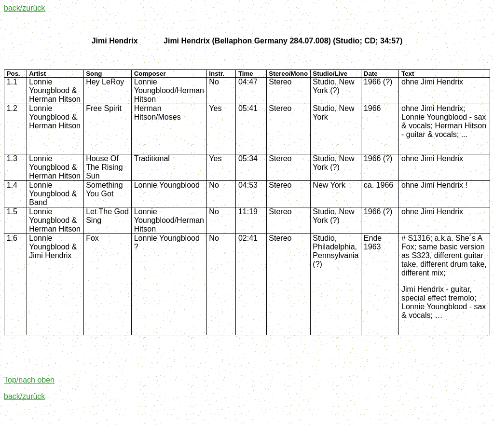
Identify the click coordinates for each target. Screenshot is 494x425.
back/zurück (24, 8)
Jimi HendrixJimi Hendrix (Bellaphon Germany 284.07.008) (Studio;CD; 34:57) (247, 41)
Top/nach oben (29, 380)
